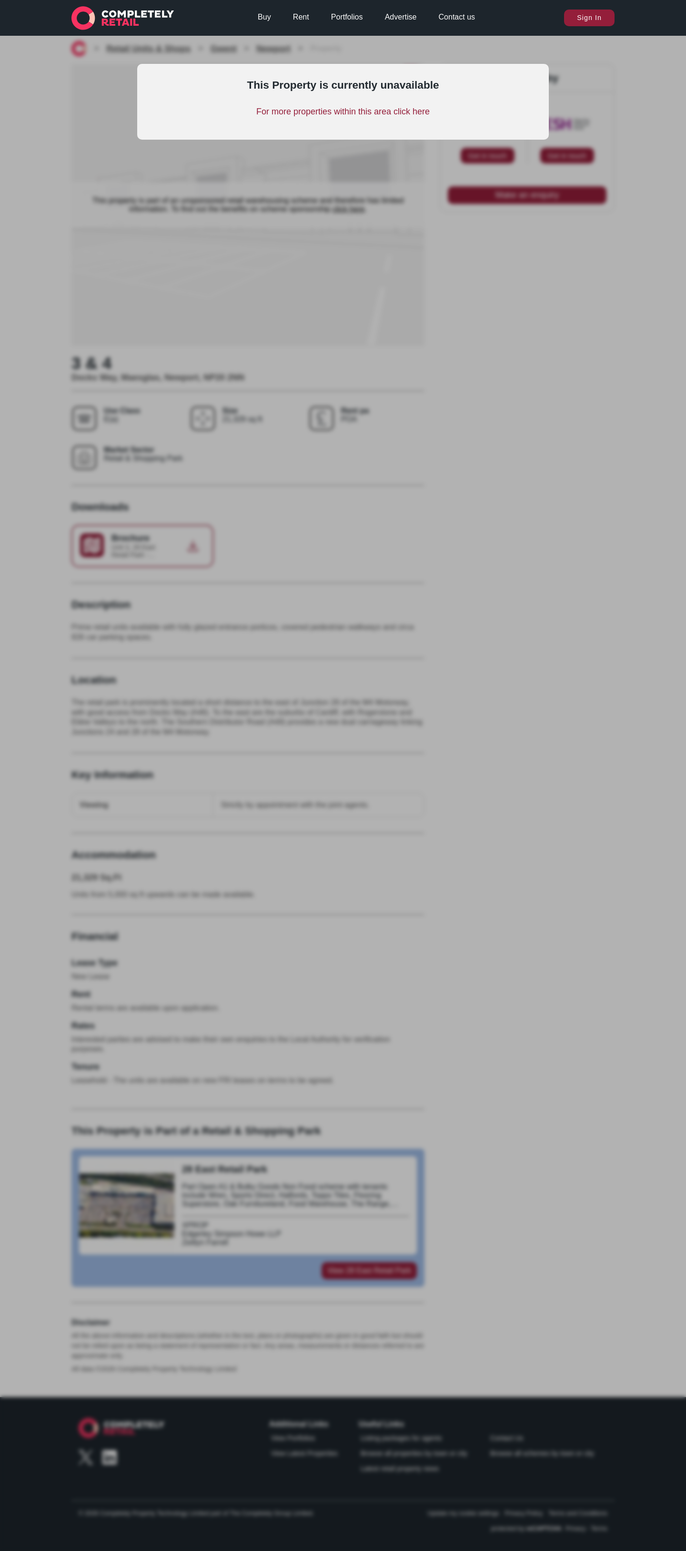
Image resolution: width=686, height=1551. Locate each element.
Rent (301, 17)
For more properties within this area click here (343, 111)
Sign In (589, 17)
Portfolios (347, 17)
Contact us (457, 17)
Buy (264, 17)
